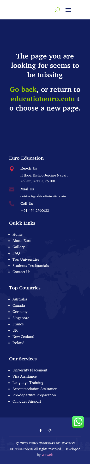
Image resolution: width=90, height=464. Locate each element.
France (18, 324)
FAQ (16, 253)
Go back (23, 89)
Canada (18, 305)
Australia (19, 299)
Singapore (20, 317)
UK (15, 330)
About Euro (21, 240)
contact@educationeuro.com (43, 196)
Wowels (47, 454)
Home (17, 234)
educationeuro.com (43, 98)
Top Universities (25, 259)
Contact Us (21, 271)
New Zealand (23, 336)
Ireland (18, 342)
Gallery (18, 246)
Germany (20, 311)
